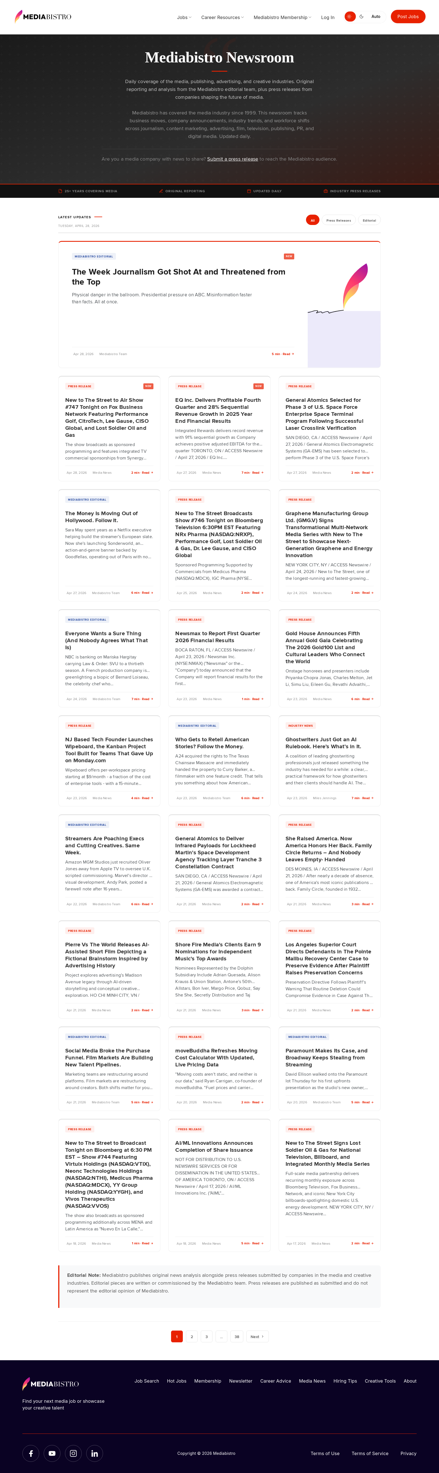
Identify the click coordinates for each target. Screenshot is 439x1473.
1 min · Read (253, 698)
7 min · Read (253, 472)
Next (258, 1336)
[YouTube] (52, 1453)
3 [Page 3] (207, 1336)
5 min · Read (283, 353)
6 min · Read (142, 592)
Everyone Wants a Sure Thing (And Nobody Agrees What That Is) (106, 640)
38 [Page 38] (237, 1336)
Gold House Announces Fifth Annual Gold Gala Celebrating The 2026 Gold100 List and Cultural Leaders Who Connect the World (325, 647)
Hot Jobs (176, 1381)
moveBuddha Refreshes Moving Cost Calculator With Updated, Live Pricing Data (216, 1057)
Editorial (369, 220)
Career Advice (275, 1381)
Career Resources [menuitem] (220, 17)
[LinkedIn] (94, 1453)
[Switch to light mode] (350, 16)
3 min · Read (363, 904)
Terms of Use (325, 1453)
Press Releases (338, 220)
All (313, 220)
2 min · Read (142, 472)
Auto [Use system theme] (376, 16)
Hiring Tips (345, 1381)
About (410, 1381)
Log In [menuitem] (328, 17)
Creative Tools (380, 1381)
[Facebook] (30, 1453)
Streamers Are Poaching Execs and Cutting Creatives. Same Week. (104, 845)
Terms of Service (370, 1453)
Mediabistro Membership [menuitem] (280, 17)
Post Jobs (408, 16)
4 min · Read (142, 797)
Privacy (409, 1453)
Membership (207, 1381)
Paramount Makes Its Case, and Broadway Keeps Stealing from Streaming (327, 1057)
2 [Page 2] (192, 1336)
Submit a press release (232, 158)
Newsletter (240, 1381)
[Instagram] (73, 1453)
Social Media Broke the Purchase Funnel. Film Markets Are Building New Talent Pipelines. (109, 1057)
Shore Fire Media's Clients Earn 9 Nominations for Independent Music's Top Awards (218, 951)
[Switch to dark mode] (362, 16)
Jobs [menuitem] (182, 17)
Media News (312, 1381)
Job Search (147, 1381)
